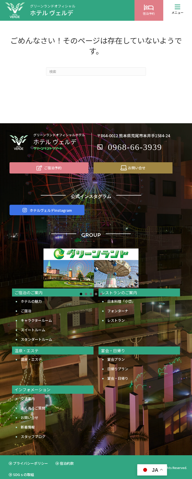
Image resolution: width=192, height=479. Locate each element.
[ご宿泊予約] (49, 167)
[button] (177, 7)
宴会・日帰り (117, 372)
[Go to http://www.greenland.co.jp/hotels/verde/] (67, 10)
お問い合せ (29, 411)
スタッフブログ (33, 430)
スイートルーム (33, 323)
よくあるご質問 (33, 401)
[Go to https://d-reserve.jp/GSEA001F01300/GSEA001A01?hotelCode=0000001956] (148, 10)
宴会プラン (116, 353)
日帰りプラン (117, 362)
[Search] (96, 71)
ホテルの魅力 (31, 295)
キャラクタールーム (36, 314)
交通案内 (28, 392)
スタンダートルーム (36, 333)
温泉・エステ (31, 353)
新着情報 (28, 420)
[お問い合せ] (133, 167)
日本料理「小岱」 (121, 295)
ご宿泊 (26, 304)
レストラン (116, 314)
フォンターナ (117, 304)
